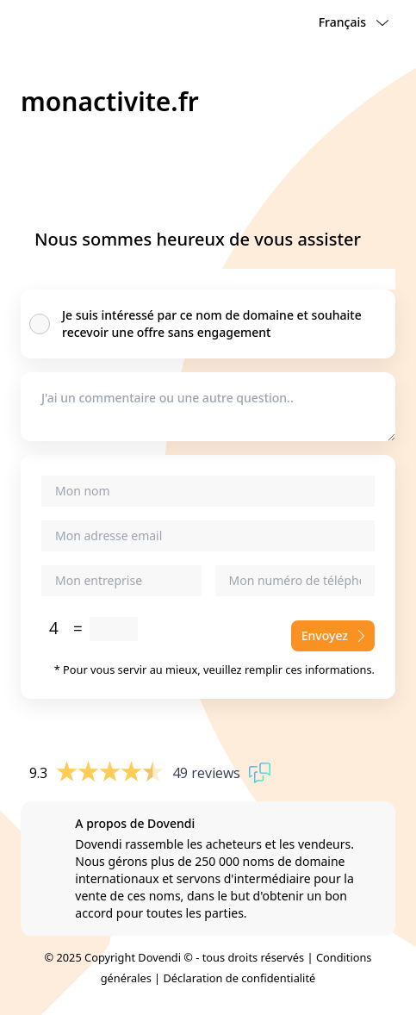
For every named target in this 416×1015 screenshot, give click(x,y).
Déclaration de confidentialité (240, 978)
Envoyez (332, 635)
